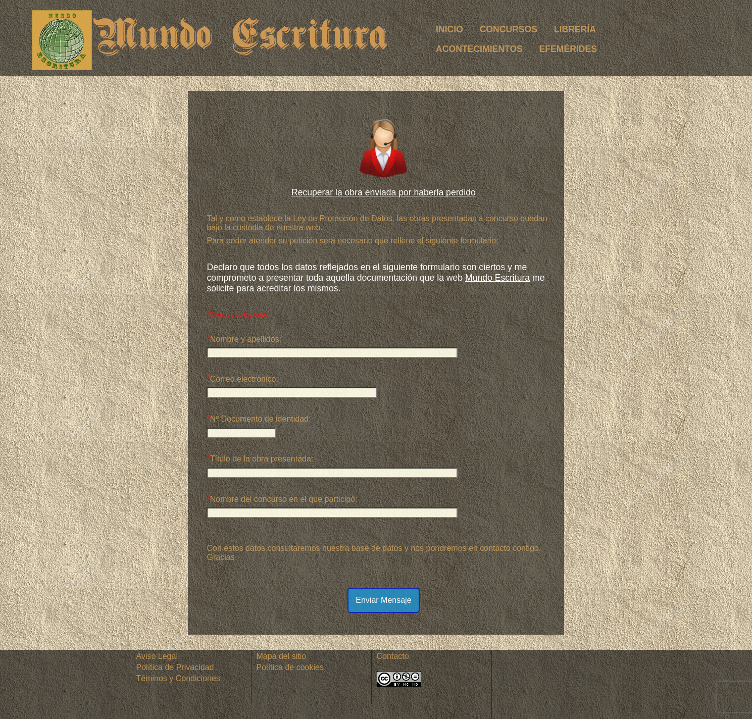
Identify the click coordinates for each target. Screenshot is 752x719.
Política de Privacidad (175, 667)
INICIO (449, 29)
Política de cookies (290, 667)
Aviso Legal (157, 656)
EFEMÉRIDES (568, 49)
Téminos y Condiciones (178, 678)
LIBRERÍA (575, 29)
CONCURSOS (508, 29)
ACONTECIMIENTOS (479, 49)
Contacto (393, 656)
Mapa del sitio (282, 656)
